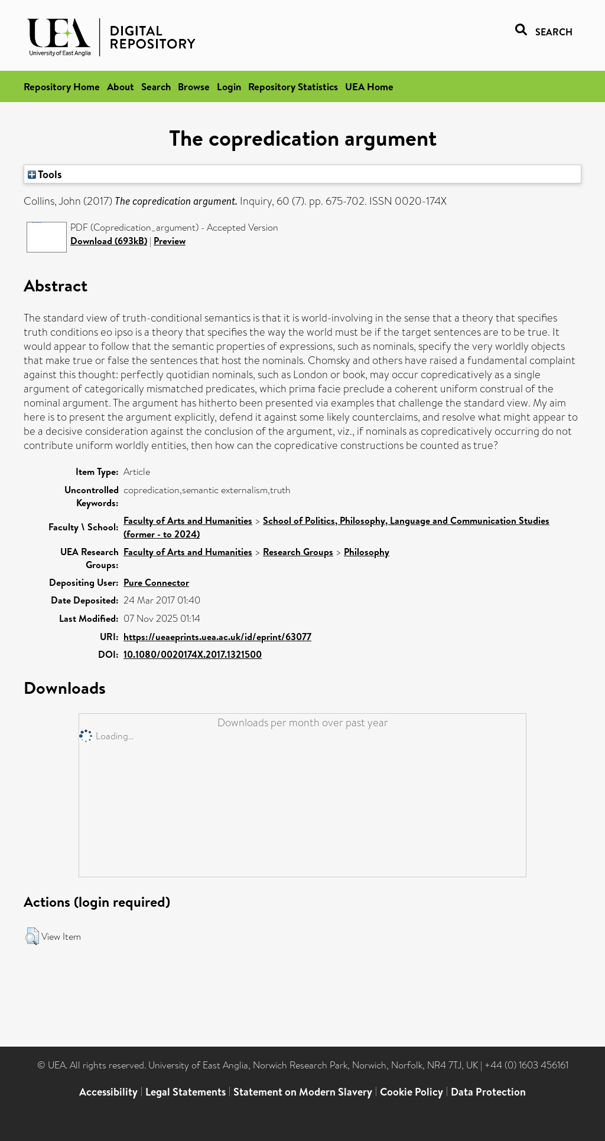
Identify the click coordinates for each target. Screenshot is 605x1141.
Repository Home (62, 86)
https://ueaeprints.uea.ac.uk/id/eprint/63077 (217, 636)
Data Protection (488, 1091)
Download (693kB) (108, 240)
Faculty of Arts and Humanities (187, 520)
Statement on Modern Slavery (302, 1091)
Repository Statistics (293, 86)
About (120, 86)
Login (229, 86)
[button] (32, 936)
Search (156, 86)
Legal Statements (185, 1091)
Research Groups (298, 551)
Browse (194, 86)
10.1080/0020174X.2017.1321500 (192, 654)
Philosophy (366, 551)
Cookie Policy (411, 1091)
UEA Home (369, 86)
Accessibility (108, 1091)
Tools (45, 174)
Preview (170, 240)
